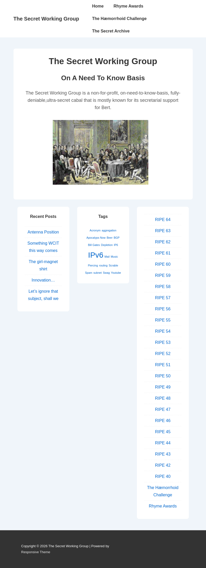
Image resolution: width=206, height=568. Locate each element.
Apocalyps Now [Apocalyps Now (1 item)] (96, 237)
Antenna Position (43, 232)
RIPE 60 (163, 264)
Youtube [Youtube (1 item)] (116, 272)
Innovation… (43, 280)
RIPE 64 (163, 219)
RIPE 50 (163, 376)
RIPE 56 (163, 309)
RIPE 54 (163, 331)
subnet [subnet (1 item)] (98, 272)
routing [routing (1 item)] (103, 265)
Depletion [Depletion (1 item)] (107, 244)
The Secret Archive (111, 31)
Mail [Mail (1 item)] (107, 256)
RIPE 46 (163, 420)
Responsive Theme (35, 552)
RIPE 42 (163, 465)
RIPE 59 (163, 275)
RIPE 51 (163, 365)
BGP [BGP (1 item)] (117, 237)
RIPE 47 (163, 409)
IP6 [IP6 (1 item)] (116, 244)
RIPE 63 (163, 231)
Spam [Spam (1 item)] (88, 272)
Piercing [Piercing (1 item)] (93, 265)
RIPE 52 (163, 353)
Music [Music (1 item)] (114, 256)
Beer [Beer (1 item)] (110, 237)
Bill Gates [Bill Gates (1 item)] (94, 244)
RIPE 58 (163, 286)
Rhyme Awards (128, 6)
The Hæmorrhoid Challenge (119, 18)
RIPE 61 (163, 253)
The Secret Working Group (46, 19)
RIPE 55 (163, 320)
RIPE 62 (163, 242)
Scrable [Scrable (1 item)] (113, 265)
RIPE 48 (163, 398)
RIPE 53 (163, 342)
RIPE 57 (163, 298)
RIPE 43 (163, 454)
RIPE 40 (163, 476)
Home (98, 6)
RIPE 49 (163, 387)
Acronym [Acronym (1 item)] (95, 230)
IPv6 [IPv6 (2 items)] (95, 255)
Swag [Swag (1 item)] (106, 272)
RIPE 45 (163, 432)
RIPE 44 (163, 443)
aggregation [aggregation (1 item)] (109, 230)
